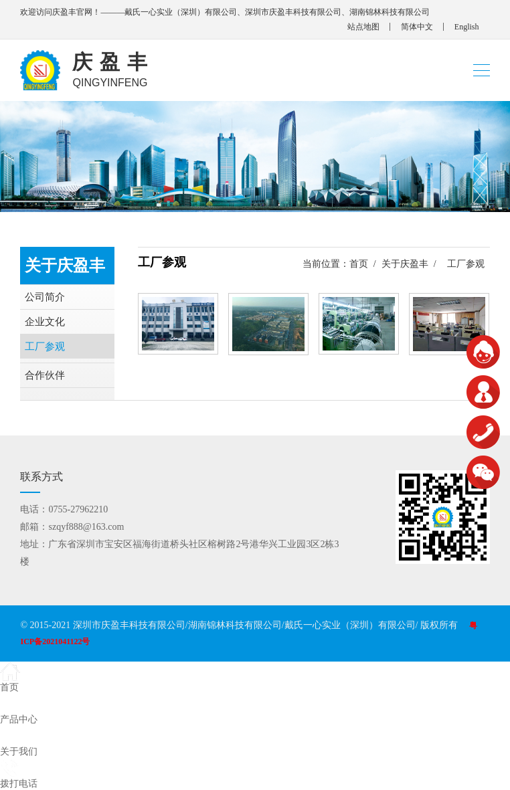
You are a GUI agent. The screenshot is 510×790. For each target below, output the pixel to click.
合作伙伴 (45, 375)
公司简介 (45, 297)
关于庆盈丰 (404, 264)
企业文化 (45, 321)
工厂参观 (45, 346)
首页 (358, 264)
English (466, 26)
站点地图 (363, 26)
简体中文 (417, 26)
